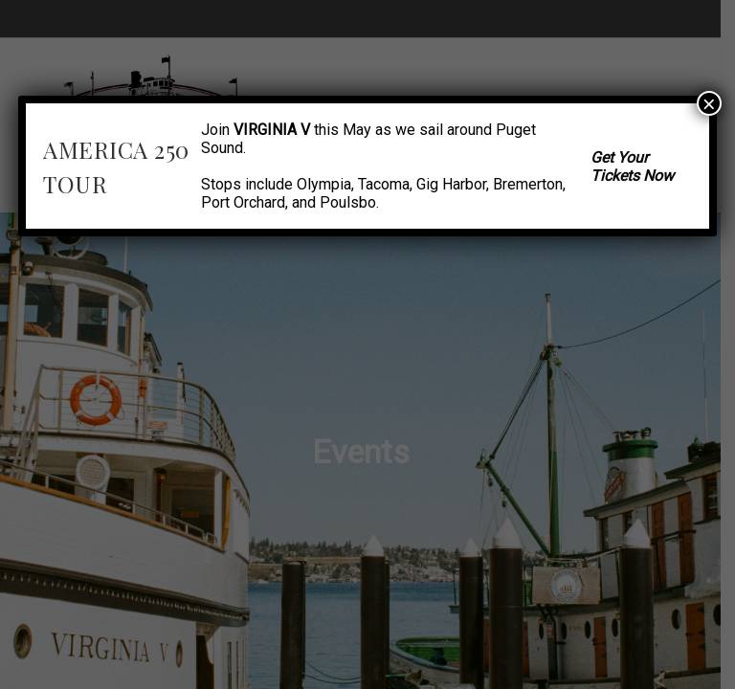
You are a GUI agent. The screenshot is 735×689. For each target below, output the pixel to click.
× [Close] (709, 103)
